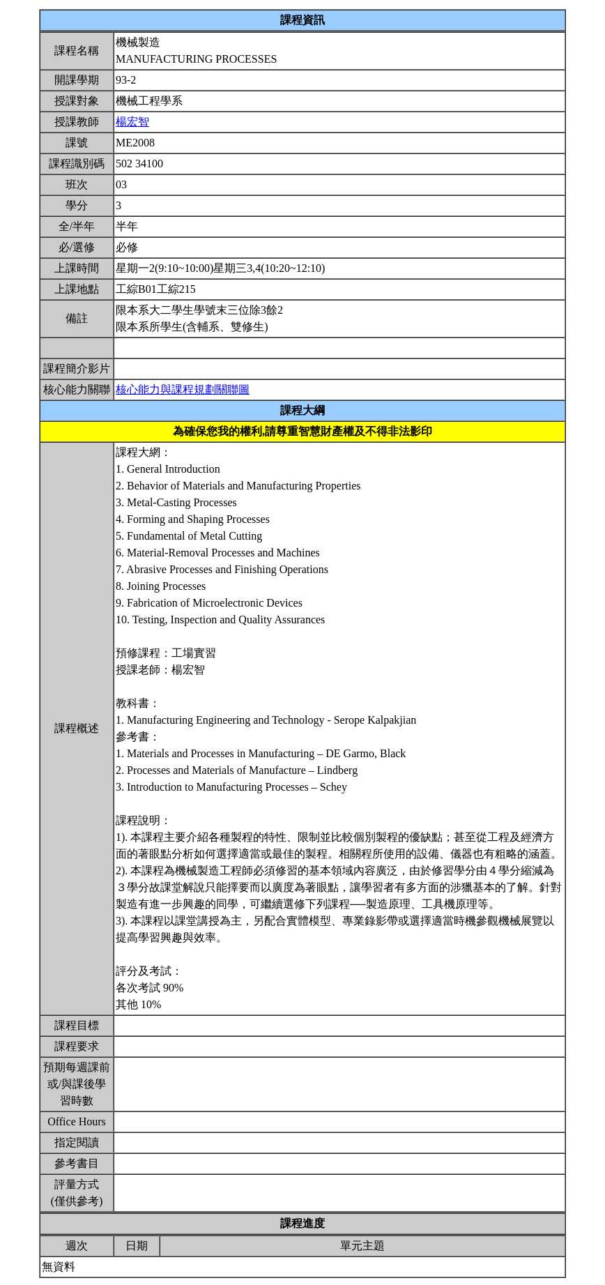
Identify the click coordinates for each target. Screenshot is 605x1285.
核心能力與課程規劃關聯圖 (183, 389)
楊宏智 (132, 122)
